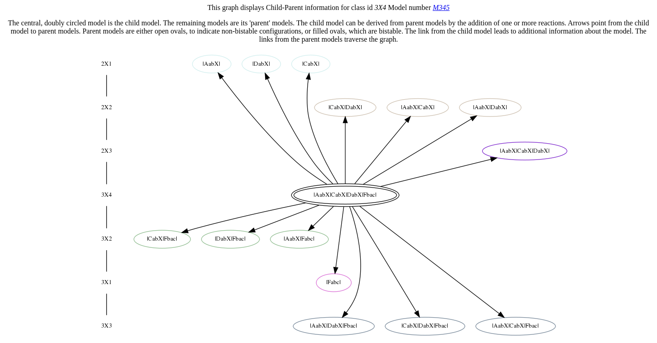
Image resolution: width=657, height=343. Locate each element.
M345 (441, 7)
